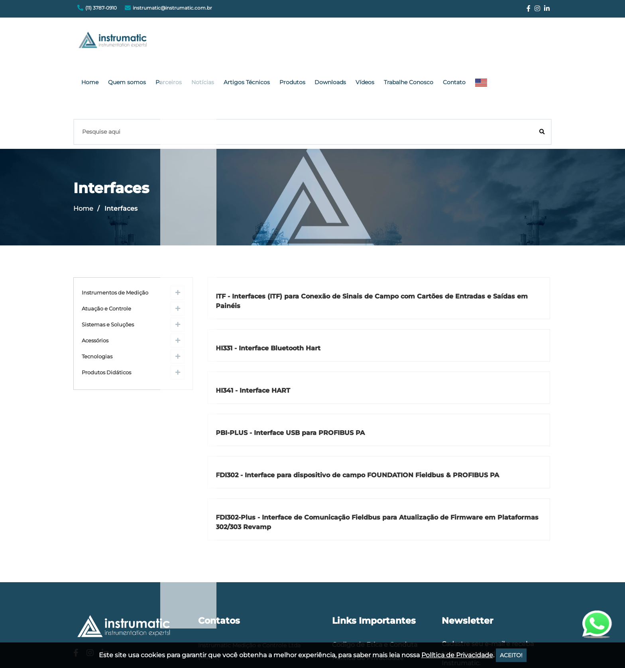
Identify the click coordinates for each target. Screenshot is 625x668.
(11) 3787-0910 (101, 8)
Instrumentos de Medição (115, 233)
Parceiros (262, 41)
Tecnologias (97, 297)
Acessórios (95, 281)
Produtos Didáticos (106, 313)
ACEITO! (511, 655)
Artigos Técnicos (332, 41)
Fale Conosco (353, 500)
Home (191, 41)
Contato (520, 41)
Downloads (408, 41)
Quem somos (224, 41)
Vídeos (438, 41)
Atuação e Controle (106, 249)
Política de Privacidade (368, 486)
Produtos (374, 41)
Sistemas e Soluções (108, 265)
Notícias (292, 41)
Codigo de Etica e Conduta (374, 473)
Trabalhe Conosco (478, 41)
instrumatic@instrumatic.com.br (172, 8)
